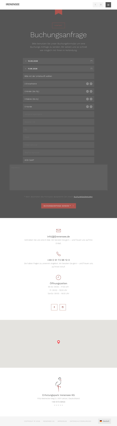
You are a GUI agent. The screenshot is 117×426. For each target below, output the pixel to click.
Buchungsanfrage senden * (59, 206)
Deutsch (104, 421)
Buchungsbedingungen (83, 197)
